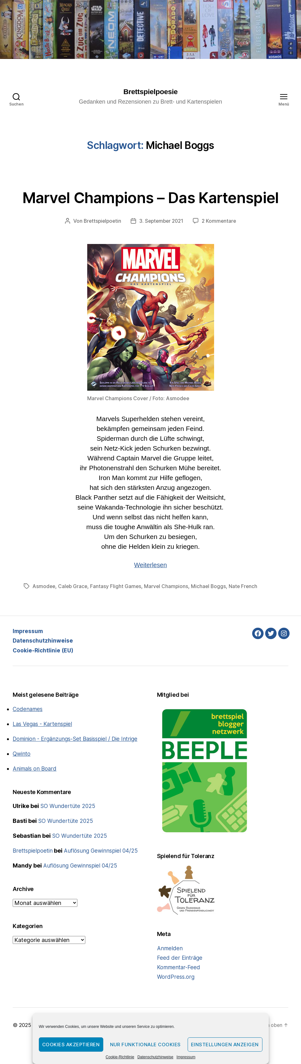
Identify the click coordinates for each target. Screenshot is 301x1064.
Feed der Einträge (180, 979)
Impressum (186, 1057)
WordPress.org (176, 998)
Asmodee (44, 608)
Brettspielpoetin (101, 243)
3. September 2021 (162, 243)
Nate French (246, 608)
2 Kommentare (221, 243)
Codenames (28, 730)
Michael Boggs (211, 608)
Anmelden (170, 969)
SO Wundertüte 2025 (68, 836)
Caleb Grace (74, 608)
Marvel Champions (168, 608)
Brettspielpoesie (150, 92)
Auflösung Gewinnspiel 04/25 (103, 880)
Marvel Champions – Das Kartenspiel (150, 207)
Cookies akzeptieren (71, 1045)
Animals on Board (36, 798)
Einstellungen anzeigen (225, 1045)
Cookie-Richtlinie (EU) (44, 671)
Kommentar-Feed (179, 988)
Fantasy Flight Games (117, 608)
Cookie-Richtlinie (120, 1057)
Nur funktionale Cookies (145, 1045)
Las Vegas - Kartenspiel (44, 745)
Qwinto (22, 783)
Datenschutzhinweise (155, 1057)
